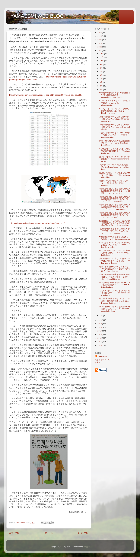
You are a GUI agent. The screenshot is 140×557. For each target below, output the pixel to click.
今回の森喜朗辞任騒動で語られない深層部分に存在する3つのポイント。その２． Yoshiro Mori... (114, 207)
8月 (101, 68)
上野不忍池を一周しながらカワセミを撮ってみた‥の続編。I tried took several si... (114, 119)
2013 (99, 345)
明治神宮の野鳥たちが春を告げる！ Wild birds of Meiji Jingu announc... (115, 238)
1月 (101, 316)
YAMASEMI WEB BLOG (37, 16)
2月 (101, 90)
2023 (99, 43)
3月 (101, 86)
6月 (101, 75)
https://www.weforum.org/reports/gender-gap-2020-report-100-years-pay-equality (45, 95)
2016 (99, 334)
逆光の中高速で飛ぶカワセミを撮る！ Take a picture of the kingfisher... (113, 183)
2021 (99, 51)
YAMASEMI (102, 356)
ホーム (49, 532)
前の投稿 (83, 532)
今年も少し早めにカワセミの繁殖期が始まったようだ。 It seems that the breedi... (114, 245)
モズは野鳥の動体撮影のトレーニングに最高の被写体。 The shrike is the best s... (114, 285)
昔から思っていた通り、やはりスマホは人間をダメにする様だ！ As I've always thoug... (114, 261)
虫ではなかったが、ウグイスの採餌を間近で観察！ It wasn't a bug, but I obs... (114, 253)
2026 (99, 33)
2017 (99, 331)
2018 (99, 327)
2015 (99, 338)
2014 (99, 342)
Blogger (87, 547)
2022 (99, 47)
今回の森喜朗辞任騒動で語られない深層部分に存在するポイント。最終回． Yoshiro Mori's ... (114, 191)
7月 (101, 72)
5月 (101, 79)
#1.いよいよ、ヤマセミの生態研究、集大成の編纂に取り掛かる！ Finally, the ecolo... (115, 111)
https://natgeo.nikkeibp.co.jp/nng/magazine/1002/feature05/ (38, 223)
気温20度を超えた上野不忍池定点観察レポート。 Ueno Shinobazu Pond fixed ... (114, 143)
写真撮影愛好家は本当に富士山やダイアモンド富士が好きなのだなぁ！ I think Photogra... (114, 231)
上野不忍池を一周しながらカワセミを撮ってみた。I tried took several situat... (114, 127)
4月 (101, 82)
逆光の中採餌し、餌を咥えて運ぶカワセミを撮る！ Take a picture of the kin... (114, 175)
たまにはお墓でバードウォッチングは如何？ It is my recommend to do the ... (114, 159)
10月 (102, 61)
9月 (101, 64)
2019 (99, 324)
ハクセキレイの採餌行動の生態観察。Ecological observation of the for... (114, 167)
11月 (102, 57)
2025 (99, 36)
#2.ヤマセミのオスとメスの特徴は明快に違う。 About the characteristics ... (115, 103)
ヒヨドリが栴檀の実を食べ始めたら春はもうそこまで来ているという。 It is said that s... (114, 277)
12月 (102, 54)
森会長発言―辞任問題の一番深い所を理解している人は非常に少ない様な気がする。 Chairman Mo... (114, 223)
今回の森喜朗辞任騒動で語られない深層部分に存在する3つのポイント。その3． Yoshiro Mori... (114, 199)
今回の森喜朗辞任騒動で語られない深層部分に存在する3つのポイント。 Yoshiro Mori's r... (114, 215)
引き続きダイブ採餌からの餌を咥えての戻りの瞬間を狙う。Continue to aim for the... (114, 151)
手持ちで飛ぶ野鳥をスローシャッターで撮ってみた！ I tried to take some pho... (114, 135)
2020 (99, 320)
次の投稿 (14, 532)
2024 (99, 40)
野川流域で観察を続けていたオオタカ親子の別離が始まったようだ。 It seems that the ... (115, 301)
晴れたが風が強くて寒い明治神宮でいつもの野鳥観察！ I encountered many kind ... (114, 95)
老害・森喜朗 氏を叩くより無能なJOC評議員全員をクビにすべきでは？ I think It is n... (114, 269)
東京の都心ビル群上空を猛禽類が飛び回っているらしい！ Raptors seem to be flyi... (114, 309)
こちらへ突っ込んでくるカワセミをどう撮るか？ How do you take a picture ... (114, 293)
